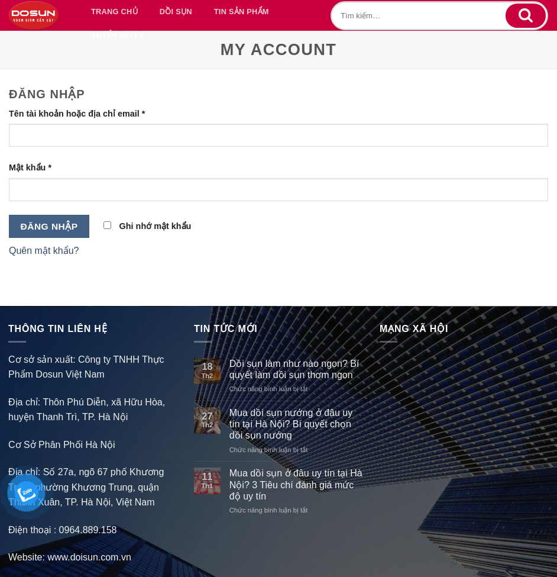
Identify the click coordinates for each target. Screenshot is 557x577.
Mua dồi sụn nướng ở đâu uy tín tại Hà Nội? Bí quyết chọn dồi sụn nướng (290, 424)
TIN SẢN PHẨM (241, 11)
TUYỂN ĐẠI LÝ (118, 35)
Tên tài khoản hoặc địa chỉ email (77, 113)
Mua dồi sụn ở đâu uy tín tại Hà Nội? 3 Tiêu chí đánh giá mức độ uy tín (295, 484)
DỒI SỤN (176, 11)
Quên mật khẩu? (44, 251)
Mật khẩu (30, 167)
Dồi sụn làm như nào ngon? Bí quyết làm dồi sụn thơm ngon (294, 369)
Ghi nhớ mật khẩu (147, 226)
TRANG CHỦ (114, 11)
